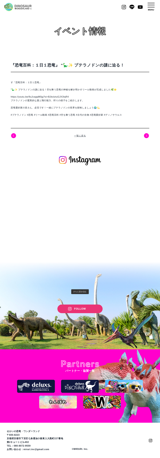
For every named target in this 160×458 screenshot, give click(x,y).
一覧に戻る (80, 136)
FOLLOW (80, 308)
